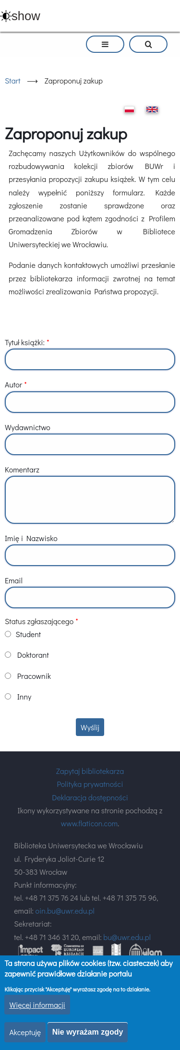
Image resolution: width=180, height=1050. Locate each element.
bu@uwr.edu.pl (127, 937)
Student (28, 634)
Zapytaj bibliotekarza (90, 771)
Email (14, 580)
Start (13, 80)
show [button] (26, 16)
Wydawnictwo (27, 427)
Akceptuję (25, 1032)
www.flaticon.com (89, 823)
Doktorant (33, 655)
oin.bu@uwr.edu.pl (65, 910)
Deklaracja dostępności (90, 797)
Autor (13, 384)
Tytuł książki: (25, 342)
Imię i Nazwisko (31, 538)
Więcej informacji (37, 1005)
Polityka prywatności (90, 784)
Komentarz (22, 469)
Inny (24, 696)
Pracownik (34, 676)
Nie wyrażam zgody (87, 1032)
